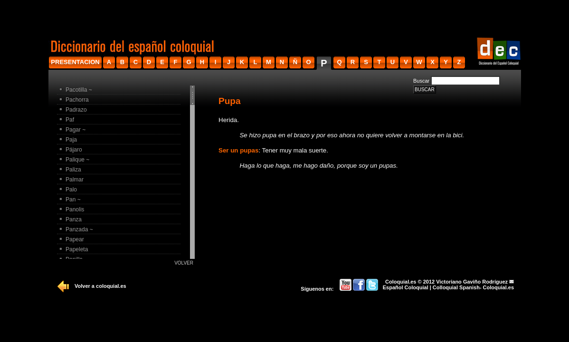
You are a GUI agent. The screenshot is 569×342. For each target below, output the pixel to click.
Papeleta (77, 249)
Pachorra (77, 99)
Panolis (75, 209)
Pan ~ (73, 199)
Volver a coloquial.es (100, 286)
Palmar (75, 179)
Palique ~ (77, 159)
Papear (75, 239)
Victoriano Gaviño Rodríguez (472, 282)
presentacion (75, 62)
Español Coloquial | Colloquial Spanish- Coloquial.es (448, 287)
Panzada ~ (79, 229)
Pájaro (74, 149)
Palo (71, 189)
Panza (74, 219)
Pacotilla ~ (79, 89)
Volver (183, 263)
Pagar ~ (75, 129)
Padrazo (76, 109)
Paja (71, 139)
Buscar (421, 81)
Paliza (73, 169)
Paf (70, 119)
